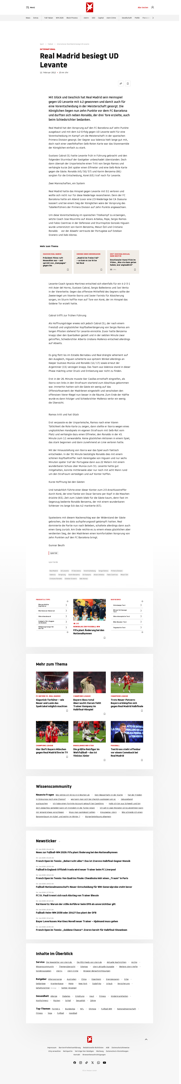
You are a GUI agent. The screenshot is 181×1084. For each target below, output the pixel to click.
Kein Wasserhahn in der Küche (109, 795)
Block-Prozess (72, 18)
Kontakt (77, 1055)
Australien (71, 979)
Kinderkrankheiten (119, 996)
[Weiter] (153, 18)
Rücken (56, 1000)
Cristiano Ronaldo (56, 579)
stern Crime (111, 18)
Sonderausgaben (43, 971)
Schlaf (68, 1000)
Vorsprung (62, 575)
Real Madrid (54, 571)
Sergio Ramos (103, 571)
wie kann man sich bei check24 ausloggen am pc (93, 799)
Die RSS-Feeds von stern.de (89, 962)
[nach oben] (146, 1039)
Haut (91, 996)
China (83, 979)
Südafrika (96, 983)
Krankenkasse (57, 983)
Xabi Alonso (84, 579)
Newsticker (46, 840)
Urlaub (109, 983)
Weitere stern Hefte (128, 966)
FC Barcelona (76, 571)
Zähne (93, 1000)
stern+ (86, 18)
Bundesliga (70, 1009)
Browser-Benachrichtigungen (96, 971)
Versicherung (123, 983)
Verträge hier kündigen (84, 1051)
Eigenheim (96, 979)
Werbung (100, 1051)
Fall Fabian (48, 18)
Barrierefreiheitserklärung (70, 1048)
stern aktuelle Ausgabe (103, 966)
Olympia (92, 1009)
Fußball (50, 44)
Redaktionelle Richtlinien (93, 1048)
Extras (35, 18)
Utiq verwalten (54, 1051)
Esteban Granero (71, 579)
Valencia (52, 575)
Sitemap (84, 966)
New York (83, 983)
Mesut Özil (124, 575)
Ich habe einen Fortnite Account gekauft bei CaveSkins (78, 803)
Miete (70, 983)
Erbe (126, 979)
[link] (152, 7)
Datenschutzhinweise (120, 1048)
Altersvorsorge (55, 979)
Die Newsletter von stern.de (59, 962)
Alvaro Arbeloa (99, 575)
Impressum (51, 1048)
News (28, 18)
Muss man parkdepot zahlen (82, 812)
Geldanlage (41, 983)
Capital (101, 18)
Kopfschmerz (42, 1000)
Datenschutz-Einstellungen (117, 1051)
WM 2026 (60, 18)
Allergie (53, 996)
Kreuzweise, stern (108, 812)
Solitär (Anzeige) (69, 988)
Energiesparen (112, 979)
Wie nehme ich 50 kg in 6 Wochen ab (73, 795)
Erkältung (79, 996)
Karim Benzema (74, 575)
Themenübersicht (67, 966)
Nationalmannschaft (126, 1009)
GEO (93, 18)
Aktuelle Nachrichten (116, 962)
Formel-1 (56, 1009)
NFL (82, 1009)
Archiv (134, 962)
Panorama (147, 18)
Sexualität (80, 1000)
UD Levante (65, 571)
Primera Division (116, 571)
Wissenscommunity (45, 966)
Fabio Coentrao (112, 575)
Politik (137, 18)
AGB (107, 1048)
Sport (42, 44)
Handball (73, 1013)
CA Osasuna (87, 575)
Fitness (102, 996)
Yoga (50, 1013)
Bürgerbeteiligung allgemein (98, 816)
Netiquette (67, 1051)
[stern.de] (89, 7)
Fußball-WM (106, 1009)
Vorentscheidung (90, 571)
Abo (143, 7)
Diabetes (66, 996)
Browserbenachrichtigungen (94, 1055)
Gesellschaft (127, 18)
